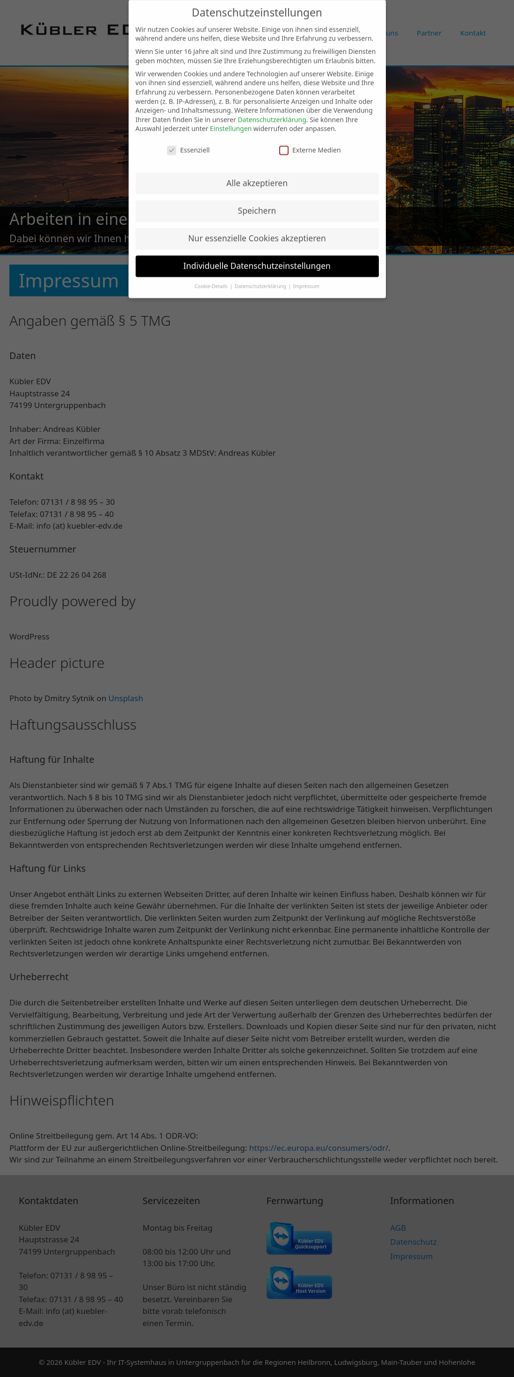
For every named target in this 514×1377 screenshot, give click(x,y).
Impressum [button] (306, 280)
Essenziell (188, 144)
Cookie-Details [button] (212, 280)
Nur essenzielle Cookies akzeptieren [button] (257, 232)
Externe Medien (309, 144)
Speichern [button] (257, 204)
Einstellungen (231, 123)
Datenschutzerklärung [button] (261, 280)
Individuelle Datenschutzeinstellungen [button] (257, 259)
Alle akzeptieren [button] (257, 177)
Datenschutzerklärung (272, 113)
